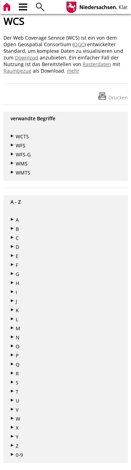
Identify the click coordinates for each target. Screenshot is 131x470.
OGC (79, 44)
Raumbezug (17, 70)
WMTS (23, 172)
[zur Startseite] (7, 6)
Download (26, 57)
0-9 (19, 455)
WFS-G (23, 154)
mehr (73, 70)
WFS (20, 145)
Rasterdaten (97, 64)
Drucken (118, 97)
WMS (22, 163)
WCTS (22, 136)
